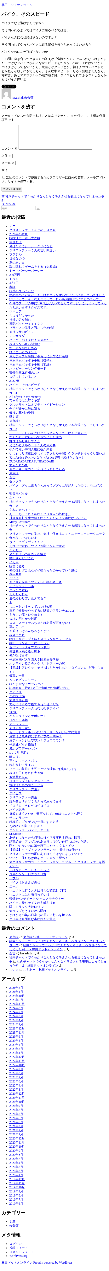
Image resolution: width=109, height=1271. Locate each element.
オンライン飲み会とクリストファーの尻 (37, 668)
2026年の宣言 (18, 238)
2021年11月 (17, 1102)
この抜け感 (17, 700)
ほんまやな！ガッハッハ (26, 688)
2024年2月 (16, 1029)
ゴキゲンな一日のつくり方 (27, 879)
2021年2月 (16, 1135)
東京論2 (14, 425)
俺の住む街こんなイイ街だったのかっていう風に (43, 575)
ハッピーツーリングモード (27, 373)
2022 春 (14, 385)
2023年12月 (17, 1033)
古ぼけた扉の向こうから (26, 789)
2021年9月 (16, 1110)
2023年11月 (17, 1037)
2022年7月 (16, 1082)
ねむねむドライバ (21, 769)
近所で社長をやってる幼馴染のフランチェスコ (41, 615)
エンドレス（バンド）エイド (29, 834)
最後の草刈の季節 (21, 417)
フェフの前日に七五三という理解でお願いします (43, 773)
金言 (12, 482)
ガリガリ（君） (20, 732)
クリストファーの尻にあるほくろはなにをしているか (46, 858)
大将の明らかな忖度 (23, 623)
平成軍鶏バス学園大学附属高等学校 (34, 664)
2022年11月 (17, 1065)
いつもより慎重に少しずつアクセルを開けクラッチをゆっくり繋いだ (57, 458)
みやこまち (17, 639)
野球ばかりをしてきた (24, 446)
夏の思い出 (17, 267)
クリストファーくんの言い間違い (32, 255)
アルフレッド (18, 728)
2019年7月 (16, 1204)
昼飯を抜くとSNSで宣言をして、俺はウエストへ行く (46, 818)
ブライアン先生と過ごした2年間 (31, 332)
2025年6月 (16, 1004)
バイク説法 (17, 814)
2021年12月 (17, 1098)
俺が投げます (18, 660)
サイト (6, 174)
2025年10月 (17, 1000)
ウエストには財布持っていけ (29, 899)
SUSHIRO (15, 838)
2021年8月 (16, 1114)
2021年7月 (16, 1118)
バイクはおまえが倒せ (24, 887)
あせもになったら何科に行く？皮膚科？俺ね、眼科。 (46, 842)
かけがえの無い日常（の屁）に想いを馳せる (40, 919)
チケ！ (14, 230)
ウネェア (15, 316)
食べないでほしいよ (23, 542)
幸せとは (15, 246)
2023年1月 (16, 1057)
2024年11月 (17, 1008)
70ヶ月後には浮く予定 (24, 405)
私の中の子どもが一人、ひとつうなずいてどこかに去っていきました (57, 299)
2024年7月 (16, 1016)
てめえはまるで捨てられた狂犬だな (34, 709)
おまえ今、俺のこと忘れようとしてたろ (37, 473)
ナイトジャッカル (21, 590)
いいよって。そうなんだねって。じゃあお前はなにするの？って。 (55, 304)
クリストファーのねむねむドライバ (34, 713)
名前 (7, 160)
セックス (15, 486)
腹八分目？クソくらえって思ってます (35, 806)
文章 (12, 1226)
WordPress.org (18, 1260)
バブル (14, 883)
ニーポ (14, 891)
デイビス (15, 798)
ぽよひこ (15, 761)
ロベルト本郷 (18, 724)
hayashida (18, 97)
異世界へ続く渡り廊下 (24, 656)
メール (8, 167)
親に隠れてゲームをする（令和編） (34, 271)
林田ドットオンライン (17, 5)
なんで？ (15, 502)
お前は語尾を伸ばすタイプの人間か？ (35, 741)
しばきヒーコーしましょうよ (29, 874)
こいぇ (14, 582)
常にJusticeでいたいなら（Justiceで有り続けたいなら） (47, 462)
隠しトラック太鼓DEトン (26, 911)
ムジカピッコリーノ (23, 684)
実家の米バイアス (21, 514)
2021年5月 (16, 1126)
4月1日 (14, 287)
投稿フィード (18, 1252)
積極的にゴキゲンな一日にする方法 (34, 826)
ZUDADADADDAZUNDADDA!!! (31, 466)
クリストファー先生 (23, 802)
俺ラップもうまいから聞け (27, 915)
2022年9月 (16, 1073)
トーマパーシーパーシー (26, 275)
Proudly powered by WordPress (52, 1267)
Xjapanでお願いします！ (26, 830)
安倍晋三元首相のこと (24, 377)
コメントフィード (21, 1256)
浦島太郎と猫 (18, 704)
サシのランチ (18, 822)
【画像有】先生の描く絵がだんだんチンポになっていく (48, 522)
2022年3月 (16, 1094)
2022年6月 (16, 1086)
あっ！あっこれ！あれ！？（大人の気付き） (40, 518)
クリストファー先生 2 (24, 794)
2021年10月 (17, 1106)
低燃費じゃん (18, 781)
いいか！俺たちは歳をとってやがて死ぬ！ (38, 862)
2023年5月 (16, 1045)
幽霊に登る (17, 571)
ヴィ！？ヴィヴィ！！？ (26, 546)
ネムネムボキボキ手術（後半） (31, 365)
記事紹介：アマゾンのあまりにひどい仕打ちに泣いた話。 (49, 846)
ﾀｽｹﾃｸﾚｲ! (15, 579)
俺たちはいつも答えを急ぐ (27, 558)
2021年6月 (16, 1122)
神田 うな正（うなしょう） (29, 647)
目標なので (17, 263)
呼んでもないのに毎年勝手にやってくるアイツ (41, 850)
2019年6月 (16, 1208)
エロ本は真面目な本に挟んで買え (32, 923)
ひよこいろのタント (23, 356)
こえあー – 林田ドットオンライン (46, 974)
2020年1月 (16, 1179)
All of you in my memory (25, 401)
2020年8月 (16, 1159)
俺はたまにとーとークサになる (31, 251)
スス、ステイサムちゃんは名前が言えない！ (40, 627)
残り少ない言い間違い (24, 348)
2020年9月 (16, 1155)
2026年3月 (16, 992)
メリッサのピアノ (21, 336)
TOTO (13, 717)
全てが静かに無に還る (24, 413)
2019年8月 (16, 1200)
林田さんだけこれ (21, 563)
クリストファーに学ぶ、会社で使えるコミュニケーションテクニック (57, 538)
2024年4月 (16, 1025)
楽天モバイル (18, 498)
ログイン (15, 1248)
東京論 (14, 478)
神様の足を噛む (20, 324)
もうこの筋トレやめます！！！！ (32, 619)
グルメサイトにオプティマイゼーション (37, 409)
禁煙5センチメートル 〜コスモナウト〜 (36, 903)
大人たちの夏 (18, 469)
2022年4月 (16, 1090)
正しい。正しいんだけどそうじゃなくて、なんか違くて (48, 437)
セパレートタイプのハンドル (29, 652)
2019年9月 (16, 1196)
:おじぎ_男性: (18, 757)
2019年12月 (17, 1183)
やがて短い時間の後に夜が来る (31, 454)
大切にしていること (23, 381)
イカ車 (14, 567)
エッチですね (18, 595)
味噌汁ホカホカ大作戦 (24, 242)
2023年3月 (16, 1053)
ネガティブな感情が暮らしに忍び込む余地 (38, 361)
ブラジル (15, 259)
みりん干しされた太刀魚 (26, 777)
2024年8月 (16, 1012)
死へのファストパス (23, 765)
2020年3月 (16, 1171)
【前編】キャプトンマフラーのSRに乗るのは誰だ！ (45, 854)
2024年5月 (16, 1021)
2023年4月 (16, 1049)
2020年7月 (16, 1163)
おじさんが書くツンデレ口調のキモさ (35, 586)
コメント (10, 153)
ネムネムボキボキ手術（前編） (31, 369)
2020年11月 (17, 1147)
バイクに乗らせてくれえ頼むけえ (32, 907)
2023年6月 (16, 1041)
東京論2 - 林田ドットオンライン (45, 941)
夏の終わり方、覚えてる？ (27, 603)
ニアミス (15, 696)
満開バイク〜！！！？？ (26, 328)
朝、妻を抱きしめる (23, 352)
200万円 (14, 279)
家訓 (12, 291)
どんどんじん (18, 599)
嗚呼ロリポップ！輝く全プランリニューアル (40, 643)
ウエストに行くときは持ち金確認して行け (38, 895)
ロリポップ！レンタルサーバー (31, 785)
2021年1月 (16, 1139)
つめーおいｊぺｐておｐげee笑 (30, 611)
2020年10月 (17, 1151)
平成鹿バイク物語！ (23, 749)
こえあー (15, 554)
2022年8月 (16, 1078)
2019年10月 (17, 1192)
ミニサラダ (17, 340)
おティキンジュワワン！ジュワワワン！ (37, 745)
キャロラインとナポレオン (27, 720)
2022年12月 (17, 1061)
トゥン (14, 283)
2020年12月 (17, 1143)
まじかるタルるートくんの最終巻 (32, 450)
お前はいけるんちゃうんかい (29, 635)
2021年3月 (16, 1130)
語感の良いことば (21, 295)
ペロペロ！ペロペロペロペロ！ (31, 810)
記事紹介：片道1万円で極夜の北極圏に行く (39, 692)
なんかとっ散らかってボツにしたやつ (35, 441)
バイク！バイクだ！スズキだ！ (31, 344)
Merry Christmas (19, 526)
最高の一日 (17, 680)
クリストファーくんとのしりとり (32, 234)
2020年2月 (16, 1175)
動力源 (14, 421)
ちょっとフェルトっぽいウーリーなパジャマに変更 (44, 737)
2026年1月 (16, 996)
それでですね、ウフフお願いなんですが (37, 550)
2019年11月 (17, 1188)
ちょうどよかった (21, 320)
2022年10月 (17, 1069)
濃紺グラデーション (23, 753)
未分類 (28, 97)
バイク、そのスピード (24, 389)
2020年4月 (16, 1167)
